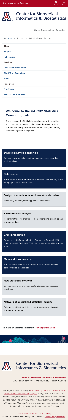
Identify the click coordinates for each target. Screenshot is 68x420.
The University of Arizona (55, 417)
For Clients (9, 89)
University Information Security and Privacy (34, 413)
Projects (8, 51)
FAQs (6, 78)
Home (9, 38)
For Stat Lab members (14, 94)
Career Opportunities (44, 30)
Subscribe (60, 30)
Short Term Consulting (14, 73)
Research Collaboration (15, 67)
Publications (9, 57)
